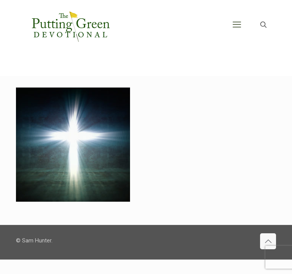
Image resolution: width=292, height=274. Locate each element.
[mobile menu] (236, 24)
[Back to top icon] (268, 241)
